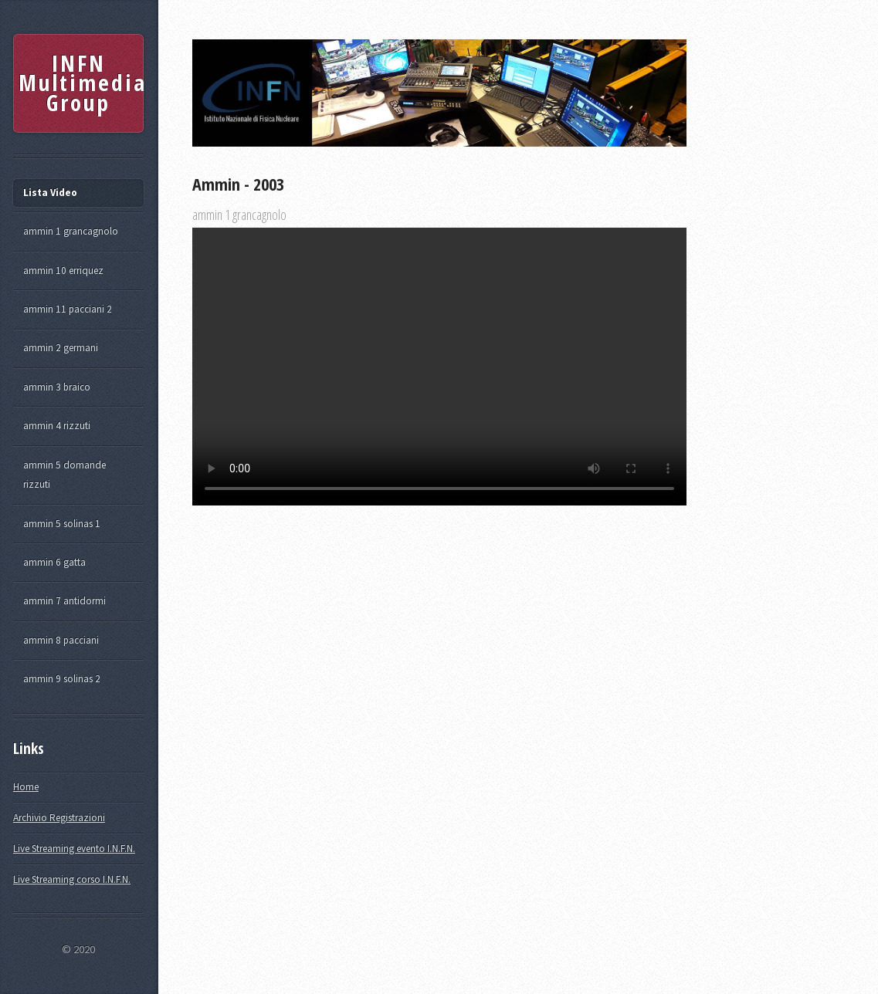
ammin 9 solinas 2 (61, 678)
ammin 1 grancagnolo (70, 231)
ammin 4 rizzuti (56, 425)
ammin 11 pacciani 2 (67, 309)
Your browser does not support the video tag (439, 366)
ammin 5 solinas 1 (61, 523)
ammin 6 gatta (54, 562)
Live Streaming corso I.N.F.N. (72, 879)
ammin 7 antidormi (64, 600)
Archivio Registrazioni (59, 817)
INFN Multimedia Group (81, 83)
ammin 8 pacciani (61, 640)
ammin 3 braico (56, 387)
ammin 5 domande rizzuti (64, 475)
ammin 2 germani (60, 347)
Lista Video (50, 192)
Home (26, 786)
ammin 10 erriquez (63, 270)
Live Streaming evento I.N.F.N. (74, 848)
